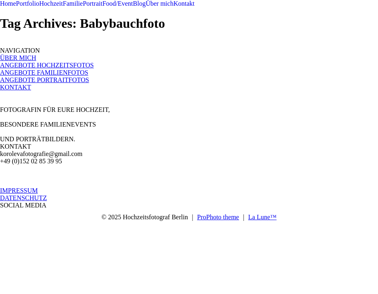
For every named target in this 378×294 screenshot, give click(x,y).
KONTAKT (15, 87)
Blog (139, 3)
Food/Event (118, 3)
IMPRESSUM (19, 190)
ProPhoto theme (218, 217)
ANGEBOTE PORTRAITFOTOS (44, 79)
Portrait (93, 3)
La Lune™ (262, 217)
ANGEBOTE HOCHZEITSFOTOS (47, 65)
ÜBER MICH (18, 57)
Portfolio (27, 3)
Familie (73, 3)
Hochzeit (51, 3)
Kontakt (184, 3)
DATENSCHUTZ (23, 197)
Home (8, 3)
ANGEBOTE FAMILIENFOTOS (44, 72)
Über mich (159, 3)
